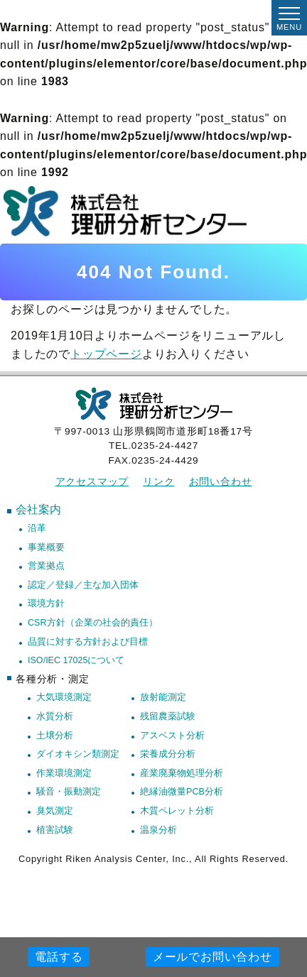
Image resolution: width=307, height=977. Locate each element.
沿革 (37, 528)
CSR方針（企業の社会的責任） (93, 623)
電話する (58, 957)
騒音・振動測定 (68, 792)
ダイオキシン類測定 (77, 754)
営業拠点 (46, 566)
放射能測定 (163, 697)
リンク (158, 481)
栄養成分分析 (167, 754)
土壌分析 (54, 736)
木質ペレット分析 (177, 811)
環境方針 (46, 603)
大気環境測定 (64, 697)
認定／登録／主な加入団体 (83, 585)
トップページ (106, 354)
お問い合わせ (220, 481)
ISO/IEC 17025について (76, 660)
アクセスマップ (92, 481)
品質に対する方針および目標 (88, 642)
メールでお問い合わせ (212, 957)
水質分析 (54, 716)
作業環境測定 (64, 773)
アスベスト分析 (172, 736)
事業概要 (46, 547)
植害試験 (54, 830)
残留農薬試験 (167, 716)
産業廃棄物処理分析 (181, 773)
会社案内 (38, 509)
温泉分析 (158, 830)
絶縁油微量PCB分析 (181, 792)
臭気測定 (54, 811)
